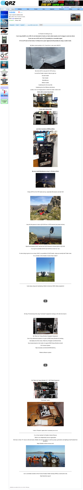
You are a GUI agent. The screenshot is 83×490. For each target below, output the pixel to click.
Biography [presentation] (12, 25)
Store (44, 9)
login (62, 7)
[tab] (12, 25)
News (28, 9)
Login (78, 9)
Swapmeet (52, 9)
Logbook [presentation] (22, 25)
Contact (70, 9)
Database (20, 9)
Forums (35, 9)
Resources (61, 9)
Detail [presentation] (17, 25)
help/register (66, 7)
